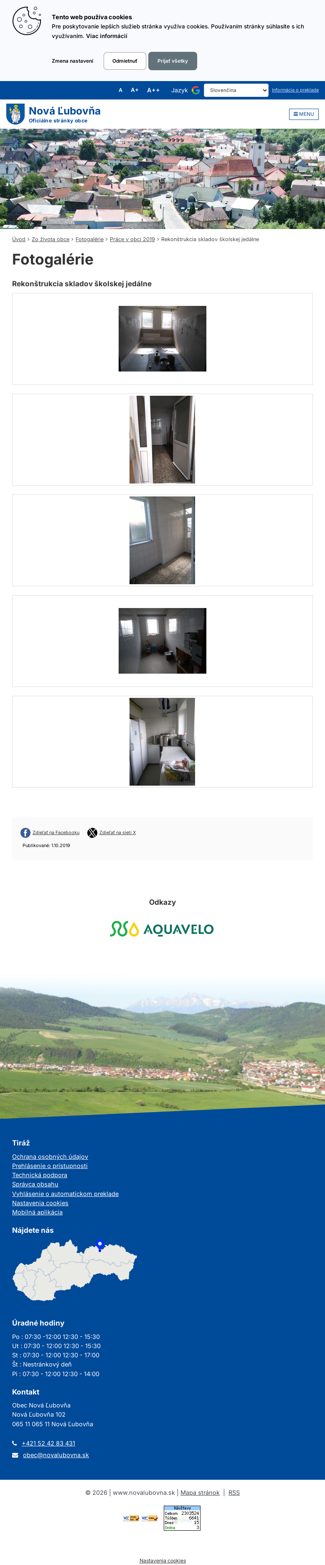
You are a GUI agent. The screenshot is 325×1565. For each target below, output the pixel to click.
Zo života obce (50, 239)
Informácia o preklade (295, 90)
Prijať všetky (172, 61)
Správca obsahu (35, 1184)
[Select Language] (236, 90)
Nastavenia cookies (40, 1202)
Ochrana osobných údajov (50, 1156)
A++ (153, 90)
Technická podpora (39, 1174)
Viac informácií (106, 36)
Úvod (18, 239)
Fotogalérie (90, 239)
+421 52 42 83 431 (48, 1443)
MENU (304, 114)
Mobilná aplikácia (37, 1212)
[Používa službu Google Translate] (196, 90)
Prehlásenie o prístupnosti (50, 1165)
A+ (134, 90)
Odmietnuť (124, 61)
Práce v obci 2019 (132, 239)
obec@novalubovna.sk (56, 1454)
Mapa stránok (200, 1492)
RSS (234, 1492)
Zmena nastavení (72, 61)
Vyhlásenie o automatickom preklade (65, 1193)
